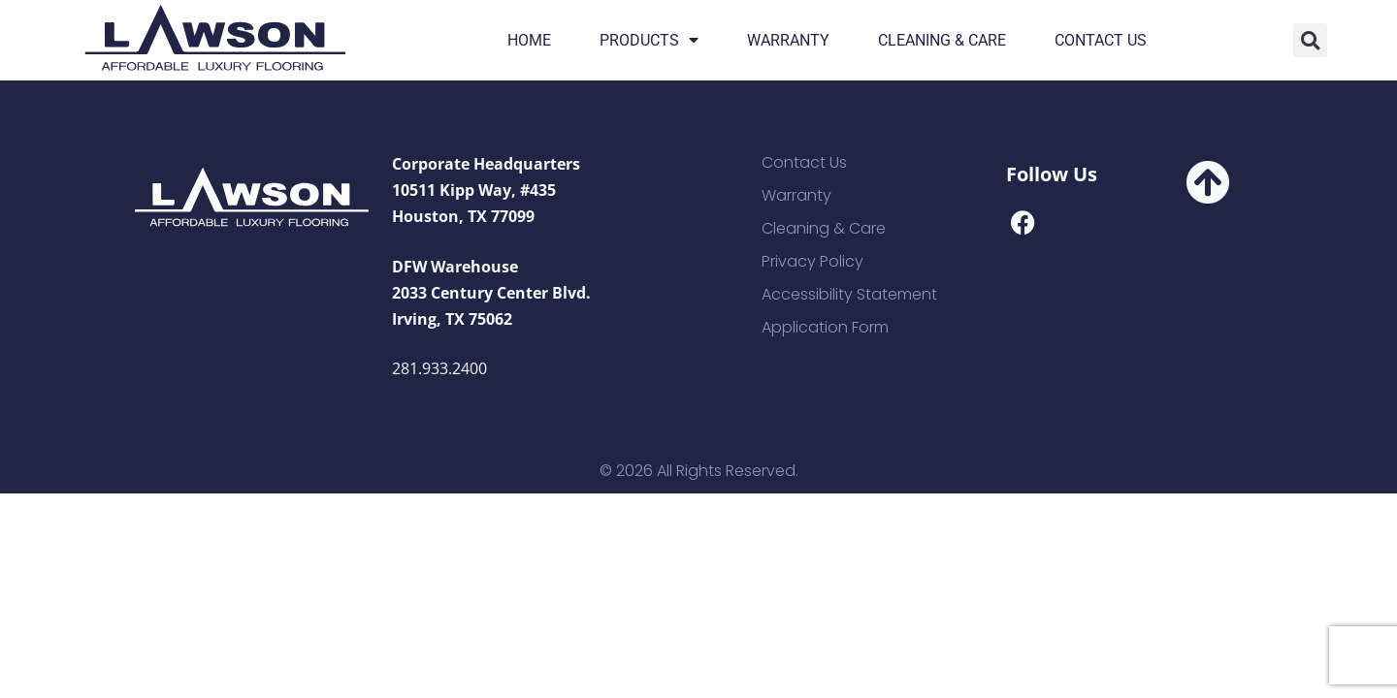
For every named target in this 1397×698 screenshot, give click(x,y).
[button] (1310, 40)
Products (649, 40)
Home (529, 40)
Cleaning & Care (942, 40)
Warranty (788, 40)
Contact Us (1101, 40)
